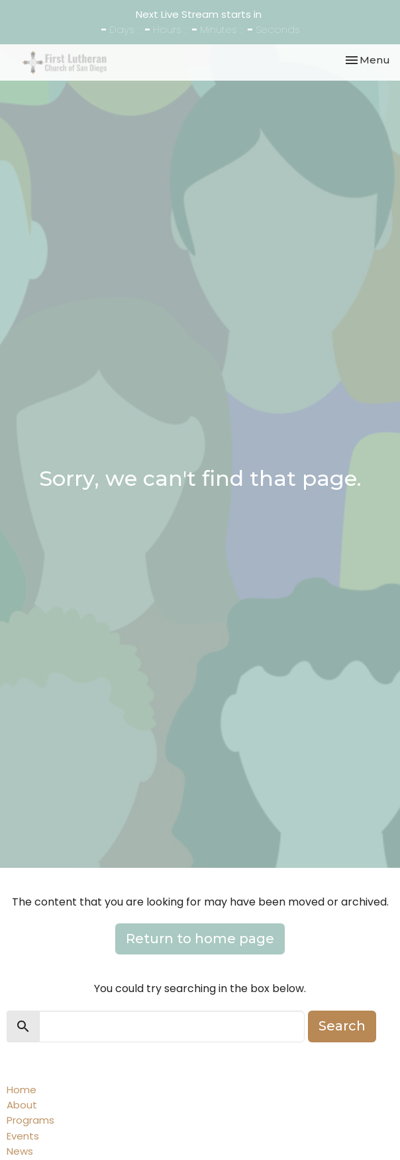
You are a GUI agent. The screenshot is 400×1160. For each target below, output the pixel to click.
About (22, 1105)
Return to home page (200, 939)
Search (342, 1026)
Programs (30, 1120)
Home (21, 1090)
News (20, 1151)
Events (23, 1136)
